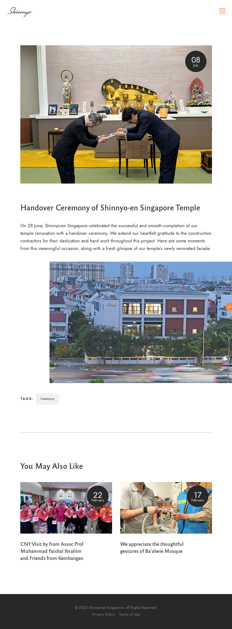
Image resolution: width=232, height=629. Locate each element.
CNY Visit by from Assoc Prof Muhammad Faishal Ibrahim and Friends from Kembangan (51, 550)
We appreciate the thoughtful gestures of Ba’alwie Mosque (152, 547)
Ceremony (47, 399)
